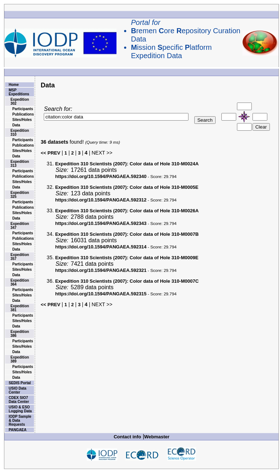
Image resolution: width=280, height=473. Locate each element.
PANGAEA (17, 430)
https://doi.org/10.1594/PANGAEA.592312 (101, 200)
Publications (23, 114)
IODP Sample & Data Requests (20, 420)
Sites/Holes (22, 120)
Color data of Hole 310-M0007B (127, 234)
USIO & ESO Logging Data (20, 409)
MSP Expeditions (19, 92)
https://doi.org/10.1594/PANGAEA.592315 (101, 293)
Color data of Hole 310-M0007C (127, 281)
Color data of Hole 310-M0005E (126, 187)
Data (16, 125)
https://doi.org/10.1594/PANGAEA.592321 (101, 270)
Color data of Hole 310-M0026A (127, 210)
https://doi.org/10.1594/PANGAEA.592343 (101, 223)
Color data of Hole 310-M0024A (127, 163)
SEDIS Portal (20, 383)
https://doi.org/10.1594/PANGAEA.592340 (101, 176)
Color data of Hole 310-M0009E (126, 257)
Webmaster (157, 436)
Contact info (127, 436)
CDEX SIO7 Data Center (19, 400)
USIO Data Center (17, 390)
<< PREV (50, 153)
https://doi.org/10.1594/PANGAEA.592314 (101, 246)
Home (14, 85)
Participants (22, 109)
